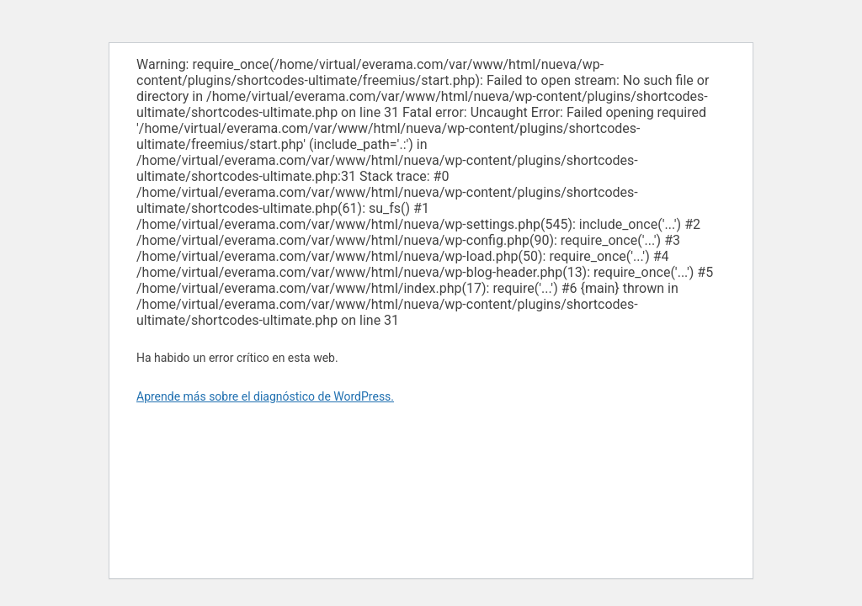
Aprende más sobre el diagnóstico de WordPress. (265, 396)
